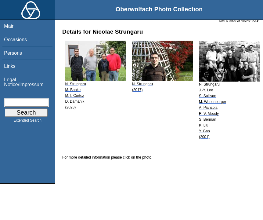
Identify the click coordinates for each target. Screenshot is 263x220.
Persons (13, 53)
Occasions (15, 39)
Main (9, 26)
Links (9, 66)
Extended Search (27, 121)
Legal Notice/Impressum (23, 82)
